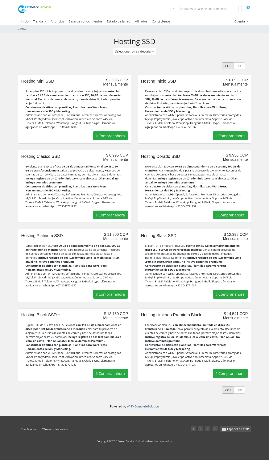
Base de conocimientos (85, 21)
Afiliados (141, 21)
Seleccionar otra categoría (133, 51)
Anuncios (57, 21)
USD (239, 66)
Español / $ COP (235, 429)
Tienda (38, 21)
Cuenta (240, 21)
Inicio (25, 21)
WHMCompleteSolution (143, 406)
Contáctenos (161, 21)
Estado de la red (119, 21)
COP (227, 66)
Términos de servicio (55, 429)
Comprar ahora (110, 135)
